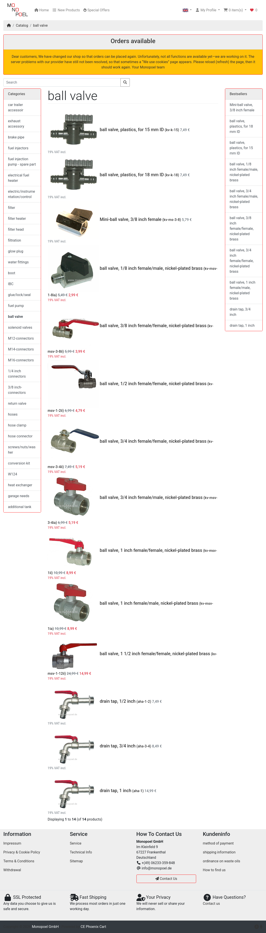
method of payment (218, 843)
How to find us (214, 870)
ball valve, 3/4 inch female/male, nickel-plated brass (151, 497)
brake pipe (16, 137)
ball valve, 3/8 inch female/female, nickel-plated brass (153, 325)
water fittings (18, 262)
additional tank (19, 507)
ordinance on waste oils (221, 861)
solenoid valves (20, 327)
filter (11, 208)
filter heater (17, 218)
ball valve (40, 25)
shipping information (219, 852)
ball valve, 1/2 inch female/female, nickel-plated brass (153, 383)
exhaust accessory (16, 123)
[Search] (62, 82)
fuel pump (16, 306)
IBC (11, 284)
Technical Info (81, 852)
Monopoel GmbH (45, 927)
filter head (16, 229)
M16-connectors (21, 360)
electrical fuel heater (18, 178)
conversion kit (19, 463)
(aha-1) (138, 791)
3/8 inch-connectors (17, 390)
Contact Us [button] (166, 879)
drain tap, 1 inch (115, 790)
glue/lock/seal (19, 295)
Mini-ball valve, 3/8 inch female (131, 219)
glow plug (15, 251)
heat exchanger (20, 485)
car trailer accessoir (15, 107)
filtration (14, 240)
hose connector (20, 436)
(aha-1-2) (143, 701)
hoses (13, 414)
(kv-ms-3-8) (171, 220)
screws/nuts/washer (21, 449)
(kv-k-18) (172, 175)
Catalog (22, 25)
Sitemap (76, 861)
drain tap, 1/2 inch (118, 701)
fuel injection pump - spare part (22, 161)
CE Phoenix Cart (93, 927)
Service (75, 843)
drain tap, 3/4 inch (118, 746)
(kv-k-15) (172, 130)
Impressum (12, 843)
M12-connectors (21, 338)
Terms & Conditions (18, 861)
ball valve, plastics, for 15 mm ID (132, 129)
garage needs (18, 496)
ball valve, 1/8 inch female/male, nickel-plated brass (151, 268)
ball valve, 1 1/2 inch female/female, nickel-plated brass (155, 653)
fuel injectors (18, 148)
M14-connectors (21, 349)
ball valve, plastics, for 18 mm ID (132, 174)
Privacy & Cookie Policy (21, 852)
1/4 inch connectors (17, 373)
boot (11, 273)
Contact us (211, 903)
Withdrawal (12, 870)
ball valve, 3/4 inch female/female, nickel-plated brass (153, 441)
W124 (12, 474)
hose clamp (17, 425)
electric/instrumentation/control (21, 194)
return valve (17, 403)
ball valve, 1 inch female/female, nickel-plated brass (151, 550)
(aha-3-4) (143, 746)
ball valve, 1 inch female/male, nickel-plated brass (149, 603)
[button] (187, 10)
